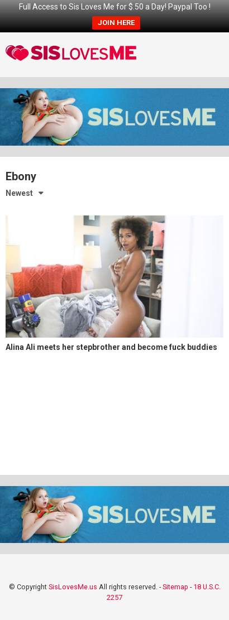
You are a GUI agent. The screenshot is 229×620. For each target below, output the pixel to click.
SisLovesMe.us (73, 587)
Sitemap (175, 587)
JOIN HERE (116, 22)
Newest (19, 193)
